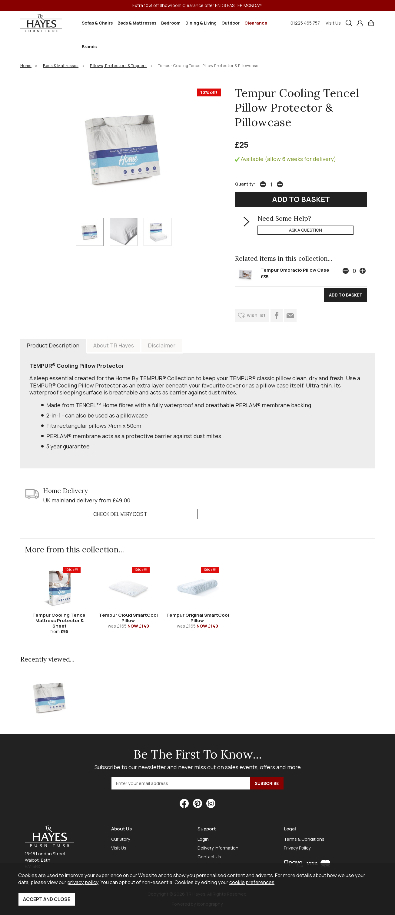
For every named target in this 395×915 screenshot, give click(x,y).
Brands (89, 46)
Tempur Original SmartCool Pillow (197, 618)
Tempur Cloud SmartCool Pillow (128, 618)
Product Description (53, 345)
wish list (256, 315)
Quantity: (245, 184)
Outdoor (230, 23)
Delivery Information (218, 848)
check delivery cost (120, 514)
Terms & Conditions (304, 839)
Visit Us (333, 23)
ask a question (305, 230)
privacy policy (82, 882)
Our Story (120, 839)
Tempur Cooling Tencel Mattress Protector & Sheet (59, 620)
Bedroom (171, 23)
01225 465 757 (305, 23)
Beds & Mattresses (137, 23)
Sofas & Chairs (97, 23)
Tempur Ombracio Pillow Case (295, 270)
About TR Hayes (113, 345)
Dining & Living (201, 23)
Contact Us (209, 857)
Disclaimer (161, 345)
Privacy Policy (297, 848)
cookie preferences (251, 882)
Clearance (255, 23)
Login (203, 839)
